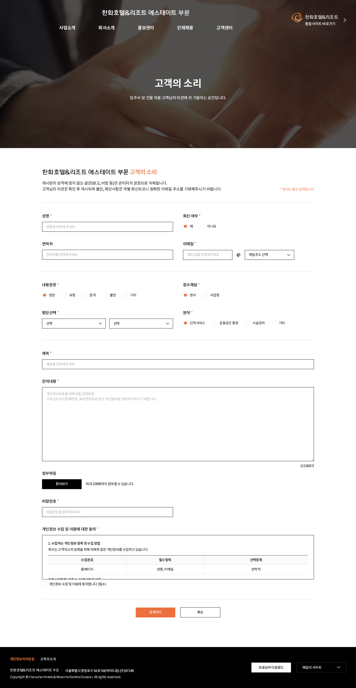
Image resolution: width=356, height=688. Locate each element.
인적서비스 (197, 323)
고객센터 (224, 28)
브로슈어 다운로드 (271, 667)
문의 (92, 295)
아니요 (211, 226)
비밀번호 (50, 501)
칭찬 (52, 295)
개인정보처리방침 (22, 659)
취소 (200, 612)
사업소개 (67, 28)
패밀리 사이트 (311, 667)
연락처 (47, 243)
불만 (113, 295)
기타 (133, 295)
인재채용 (185, 28)
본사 (193, 295)
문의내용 (50, 381)
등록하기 (155, 612)
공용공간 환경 (228, 323)
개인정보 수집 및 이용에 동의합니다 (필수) (77, 584)
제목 (47, 353)
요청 (72, 295)
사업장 (214, 295)
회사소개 (106, 28)
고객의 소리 (48, 659)
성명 (47, 215)
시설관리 (258, 323)
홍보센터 (146, 28)
